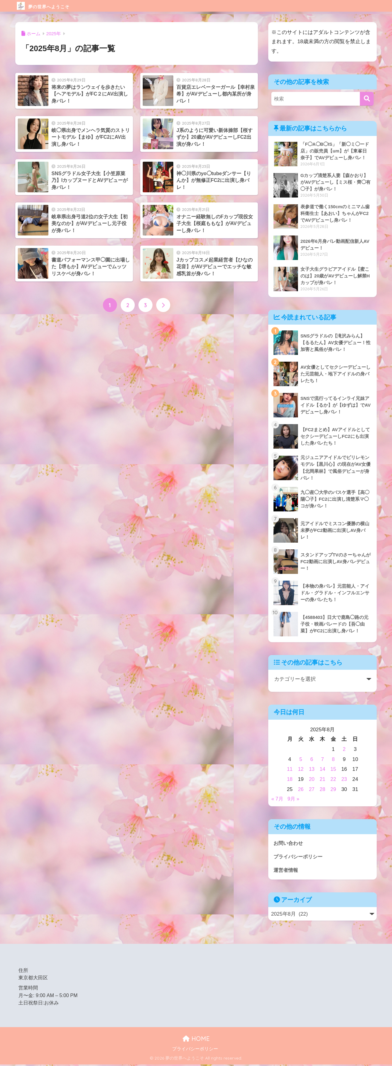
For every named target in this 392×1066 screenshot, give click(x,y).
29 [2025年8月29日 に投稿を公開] (333, 790)
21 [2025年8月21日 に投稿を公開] (323, 780)
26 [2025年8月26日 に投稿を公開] (300, 790)
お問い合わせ (289, 844)
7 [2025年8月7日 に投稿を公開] (322, 760)
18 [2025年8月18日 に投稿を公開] (290, 780)
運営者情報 (286, 871)
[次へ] (163, 305)
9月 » (294, 800)
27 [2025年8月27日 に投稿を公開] (312, 790)
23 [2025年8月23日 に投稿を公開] (344, 780)
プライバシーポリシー (299, 858)
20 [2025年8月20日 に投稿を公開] (312, 780)
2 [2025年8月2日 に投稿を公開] (344, 750)
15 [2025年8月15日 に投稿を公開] (333, 770)
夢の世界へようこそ (57, 5)
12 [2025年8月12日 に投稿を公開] (300, 770)
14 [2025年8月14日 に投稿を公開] (323, 770)
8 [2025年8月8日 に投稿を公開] (333, 760)
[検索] (367, 99)
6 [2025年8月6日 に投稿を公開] (311, 760)
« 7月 (277, 800)
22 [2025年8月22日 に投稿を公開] (333, 780)
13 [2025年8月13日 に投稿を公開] (312, 770)
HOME (196, 1040)
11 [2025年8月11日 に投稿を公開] (290, 770)
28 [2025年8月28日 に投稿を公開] (323, 790)
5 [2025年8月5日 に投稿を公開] (300, 760)
